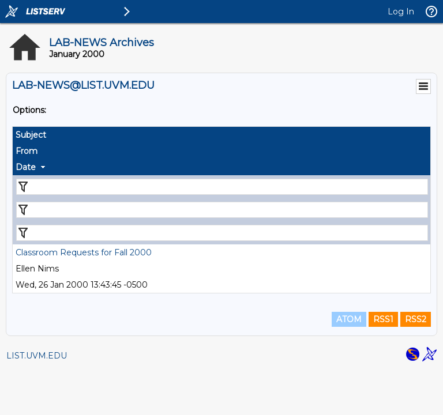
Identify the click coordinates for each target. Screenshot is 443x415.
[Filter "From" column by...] (222, 210)
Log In (401, 11)
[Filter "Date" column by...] (222, 233)
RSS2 (415, 319)
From (26, 151)
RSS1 (383, 319)
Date (26, 167)
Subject (31, 135)
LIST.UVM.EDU (36, 355)
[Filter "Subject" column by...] (222, 187)
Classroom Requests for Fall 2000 (84, 252)
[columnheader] (221, 135)
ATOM (349, 319)
